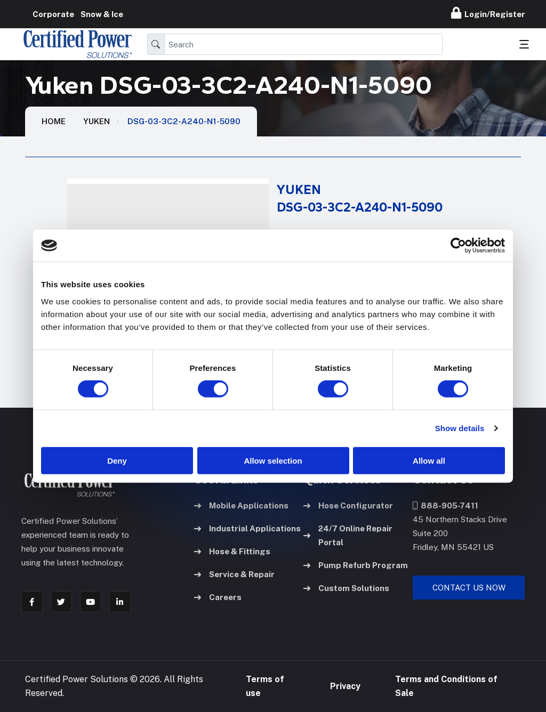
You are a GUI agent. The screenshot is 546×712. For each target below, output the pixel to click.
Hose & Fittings (232, 551)
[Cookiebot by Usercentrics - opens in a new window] (458, 246)
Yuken (96, 121)
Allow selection (273, 460)
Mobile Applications (241, 505)
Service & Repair (234, 574)
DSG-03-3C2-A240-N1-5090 (183, 121)
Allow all (429, 460)
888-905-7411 (445, 505)
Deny (117, 460)
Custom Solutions (346, 588)
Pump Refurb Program (355, 565)
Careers (218, 597)
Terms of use (265, 686)
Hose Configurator (348, 505)
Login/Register (488, 13)
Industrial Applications (247, 528)
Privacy (345, 686)
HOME (54, 121)
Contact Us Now (468, 587)
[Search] (303, 44)
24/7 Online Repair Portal (347, 535)
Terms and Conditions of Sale (446, 686)
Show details (460, 428)
